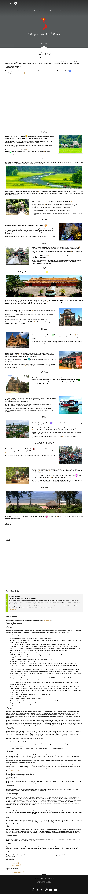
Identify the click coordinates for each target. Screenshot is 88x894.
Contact (71, 10)
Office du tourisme (16, 872)
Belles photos (54, 10)
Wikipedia (14, 771)
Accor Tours (20, 73)
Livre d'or (63, 10)
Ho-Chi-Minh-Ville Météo (44, 532)
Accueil (19, 10)
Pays (35, 10)
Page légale (42, 878)
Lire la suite (12, 609)
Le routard (14, 863)
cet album (47, 620)
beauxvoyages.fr (47, 882)
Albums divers (43, 10)
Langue (78, 10)
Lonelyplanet (15, 865)
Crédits (36, 878)
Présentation (28, 10)
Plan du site (51, 878)
